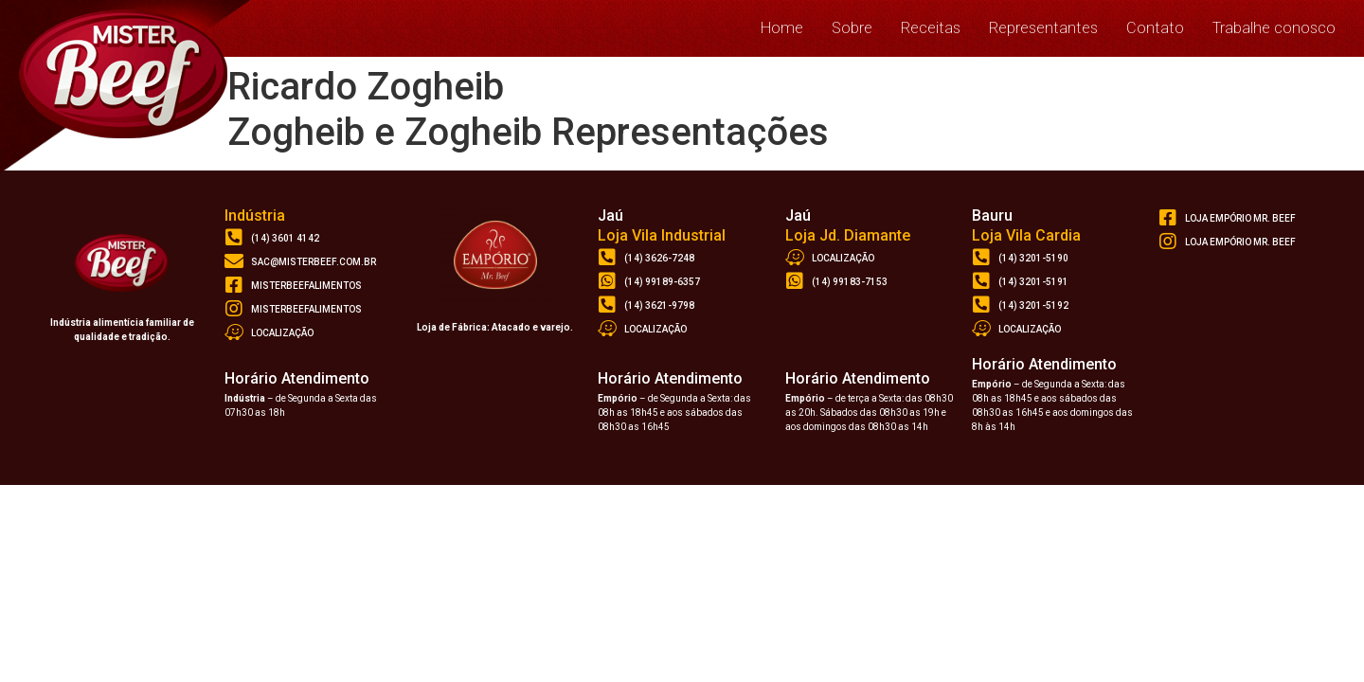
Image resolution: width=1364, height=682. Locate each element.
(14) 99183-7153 (850, 282)
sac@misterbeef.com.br (313, 262)
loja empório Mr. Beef (1240, 218)
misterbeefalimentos (306, 285)
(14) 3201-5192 (1033, 305)
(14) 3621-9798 (659, 305)
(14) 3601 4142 (285, 238)
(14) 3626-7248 (659, 258)
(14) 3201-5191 (1033, 282)
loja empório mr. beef (1240, 242)
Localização (282, 333)
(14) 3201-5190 (1033, 258)
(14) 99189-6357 (662, 282)
